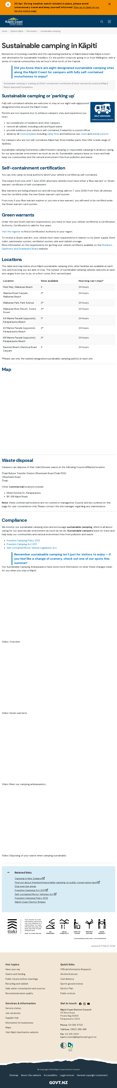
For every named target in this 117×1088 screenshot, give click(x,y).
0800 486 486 (78, 1029)
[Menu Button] (109, 21)
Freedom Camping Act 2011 (22, 544)
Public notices (67, 993)
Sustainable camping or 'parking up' (21, 83)
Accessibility (50, 1075)
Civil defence (67, 979)
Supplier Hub (12, 1017)
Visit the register (11, 231)
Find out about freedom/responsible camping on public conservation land (56, 882)
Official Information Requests (75, 969)
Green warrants (81, 83)
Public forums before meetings (21, 979)
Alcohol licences (69, 974)
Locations (96, 83)
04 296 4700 (75, 1024)
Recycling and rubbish (16, 983)
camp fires (53, 133)
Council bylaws (28, 133)
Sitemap (13, 1075)
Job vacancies (13, 1013)
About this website (31, 1075)
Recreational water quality (19, 993)
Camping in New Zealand (28, 878)
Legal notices (67, 1075)
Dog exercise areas (25, 886)
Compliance (27, 87)
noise (84, 133)
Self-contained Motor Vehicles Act (34, 894)
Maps (8, 1027)
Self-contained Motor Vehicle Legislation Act (32, 547)
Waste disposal (11, 87)
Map (104, 83)
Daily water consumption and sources (25, 988)
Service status (13, 1008)
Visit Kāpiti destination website (21, 1032)
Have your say (12, 969)
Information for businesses (19, 1022)
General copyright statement (92, 1075)
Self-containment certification (56, 83)
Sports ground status (71, 983)
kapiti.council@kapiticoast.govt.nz (78, 1037)
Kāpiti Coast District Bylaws (30, 902)
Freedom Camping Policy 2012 (23, 540)
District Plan (66, 988)
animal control (100, 133)
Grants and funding (15, 974)
